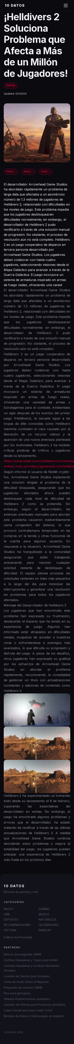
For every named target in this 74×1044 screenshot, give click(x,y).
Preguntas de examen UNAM (23, 987)
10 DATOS (15, 5)
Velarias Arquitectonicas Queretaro (27, 999)
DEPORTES (11, 919)
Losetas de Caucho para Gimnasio (27, 976)
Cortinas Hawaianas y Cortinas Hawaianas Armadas (31, 968)
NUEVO (8, 909)
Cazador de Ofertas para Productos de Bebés (34, 1004)
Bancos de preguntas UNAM (22, 954)
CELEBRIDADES (49, 924)
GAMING (44, 909)
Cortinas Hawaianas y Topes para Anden (31, 960)
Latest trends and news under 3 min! (28, 1010)
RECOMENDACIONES (17, 924)
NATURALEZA (47, 919)
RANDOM (45, 930)
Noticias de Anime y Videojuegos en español (34, 1016)
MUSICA (44, 914)
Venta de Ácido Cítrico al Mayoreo (26, 981)
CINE (7, 914)
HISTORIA (10, 930)
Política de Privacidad (18, 937)
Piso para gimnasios (17, 993)
